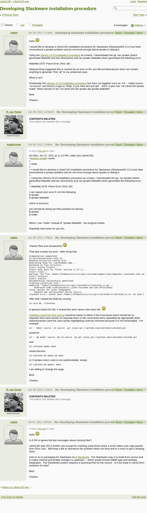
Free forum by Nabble (12, 510)
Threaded (37, 25)
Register (142, 1)
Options (138, 25)
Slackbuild (83, 470)
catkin (14, 32)
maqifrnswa (14, 144)
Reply (118, 32)
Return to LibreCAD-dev (15, 500)
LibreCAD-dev (21, 1)
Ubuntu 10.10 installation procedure (60, 55)
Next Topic (139, 14)
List (22, 25)
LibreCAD (5, 1)
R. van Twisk (13, 112)
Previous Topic (10, 14)
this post (42, 151)
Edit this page (139, 510)
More (140, 32)
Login (133, 1)
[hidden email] (38, 158)
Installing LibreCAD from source (47, 325)
